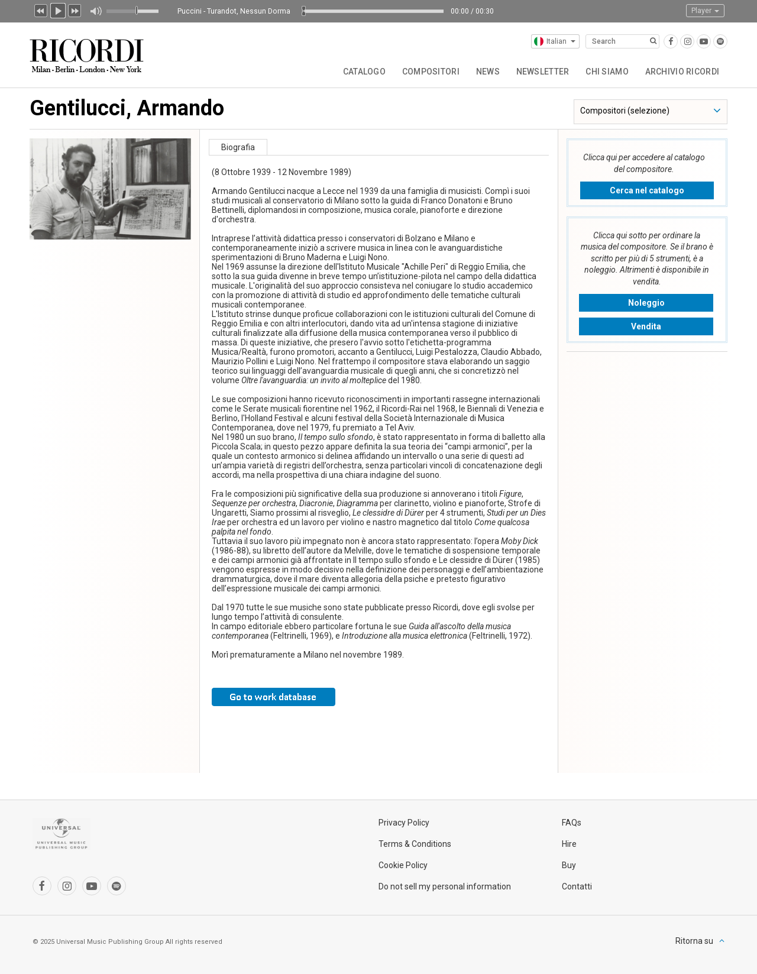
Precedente (41, 9)
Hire (569, 844)
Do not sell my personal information (444, 886)
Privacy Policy (403, 822)
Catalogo (357, 71)
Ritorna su (694, 941)
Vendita (646, 326)
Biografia (238, 147)
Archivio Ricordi (682, 71)
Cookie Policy (403, 865)
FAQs (571, 822)
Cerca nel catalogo (647, 190)
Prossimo (75, 9)
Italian (554, 41)
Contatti (577, 886)
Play (58, 9)
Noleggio (646, 303)
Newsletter (539, 71)
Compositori (425, 71)
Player (705, 11)
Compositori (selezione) (624, 110)
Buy (569, 865)
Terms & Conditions (414, 844)
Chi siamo (605, 71)
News (483, 71)
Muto (95, 11)
